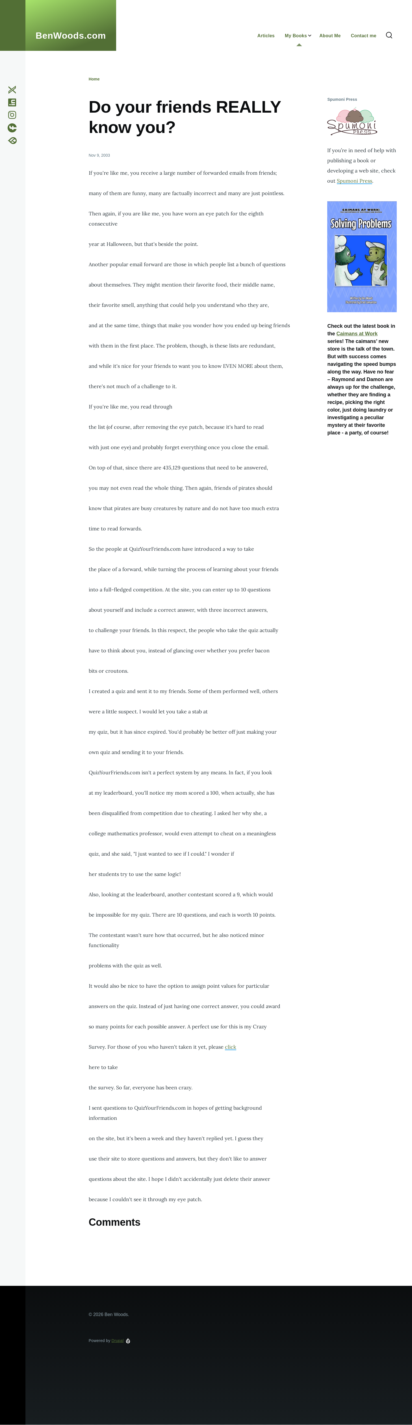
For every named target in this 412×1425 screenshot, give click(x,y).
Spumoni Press (354, 181)
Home (94, 79)
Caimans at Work (357, 333)
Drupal (118, 1340)
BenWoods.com (71, 35)
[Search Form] (389, 35)
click (230, 1047)
